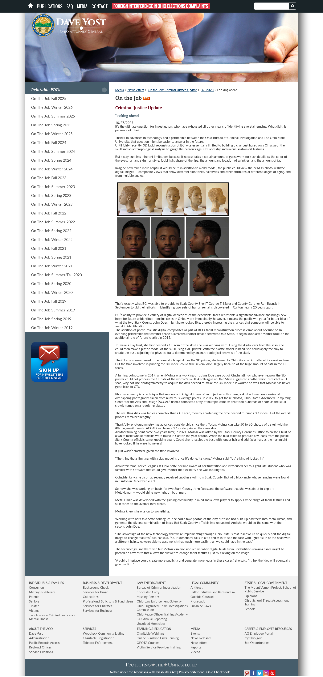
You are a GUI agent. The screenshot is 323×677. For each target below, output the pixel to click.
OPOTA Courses (148, 642)
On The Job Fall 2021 (48, 248)
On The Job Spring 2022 (51, 230)
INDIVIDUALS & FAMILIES (46, 583)
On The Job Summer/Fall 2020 (56, 274)
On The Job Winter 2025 (52, 133)
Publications (49, 6)
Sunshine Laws (201, 606)
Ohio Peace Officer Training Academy (162, 614)
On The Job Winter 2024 (52, 169)
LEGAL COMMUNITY (204, 583)
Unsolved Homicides (151, 623)
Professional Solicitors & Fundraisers (108, 601)
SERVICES (89, 629)
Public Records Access (44, 642)
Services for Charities (97, 606)
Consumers (37, 587)
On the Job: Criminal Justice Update (172, 90)
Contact (99, 6)
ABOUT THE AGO (41, 629)
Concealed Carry (148, 592)
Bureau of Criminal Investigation (159, 587)
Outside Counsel (202, 597)
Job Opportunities (257, 642)
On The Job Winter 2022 (52, 239)
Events (195, 633)
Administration (39, 638)
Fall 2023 (207, 90)
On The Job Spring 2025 (51, 125)
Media (82, 6)
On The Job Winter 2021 (52, 266)
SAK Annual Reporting (152, 619)
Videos (195, 652)
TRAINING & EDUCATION (154, 629)
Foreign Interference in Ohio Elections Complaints (160, 6)
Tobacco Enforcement (98, 642)
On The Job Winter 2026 (52, 107)
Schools (250, 609)
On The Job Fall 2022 (48, 213)
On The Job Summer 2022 (53, 222)
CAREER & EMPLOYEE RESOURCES (268, 629)
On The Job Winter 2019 (52, 327)
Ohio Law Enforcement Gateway (159, 601)
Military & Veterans (42, 592)
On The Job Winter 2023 (52, 204)
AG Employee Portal (259, 633)
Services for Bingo (95, 592)
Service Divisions (41, 652)
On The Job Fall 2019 (48, 301)
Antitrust (197, 587)
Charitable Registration (98, 638)
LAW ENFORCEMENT (151, 583)
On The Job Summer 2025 (53, 116)
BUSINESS (90, 583)
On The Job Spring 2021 (51, 257)
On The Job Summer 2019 (53, 310)
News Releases (201, 638)
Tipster (34, 606)
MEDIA (195, 629)
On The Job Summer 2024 (53, 151)
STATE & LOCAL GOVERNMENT (266, 583)
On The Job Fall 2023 (48, 177)
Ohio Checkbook (218, 672)
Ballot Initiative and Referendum (213, 592)
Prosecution (199, 601)
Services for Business (98, 610)
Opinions (251, 596)
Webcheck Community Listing (103, 633)
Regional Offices (40, 647)
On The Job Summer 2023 (53, 186)
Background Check (96, 587)
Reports (196, 647)
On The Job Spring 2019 (51, 318)
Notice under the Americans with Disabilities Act (143, 672)
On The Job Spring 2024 (51, 160)
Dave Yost (36, 633)
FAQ (69, 6)
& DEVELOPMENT (110, 583)
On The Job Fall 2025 (48, 98)
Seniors (34, 601)
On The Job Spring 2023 (51, 195)
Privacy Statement (191, 672)
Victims (34, 610)
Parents (34, 597)
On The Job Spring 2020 (51, 283)
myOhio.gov (253, 638)
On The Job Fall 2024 (48, 142)
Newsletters (135, 90)
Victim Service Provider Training (159, 647)
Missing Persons (148, 597)
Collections (91, 597)
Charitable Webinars (150, 633)
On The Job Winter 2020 (52, 292)
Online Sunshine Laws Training (158, 638)
